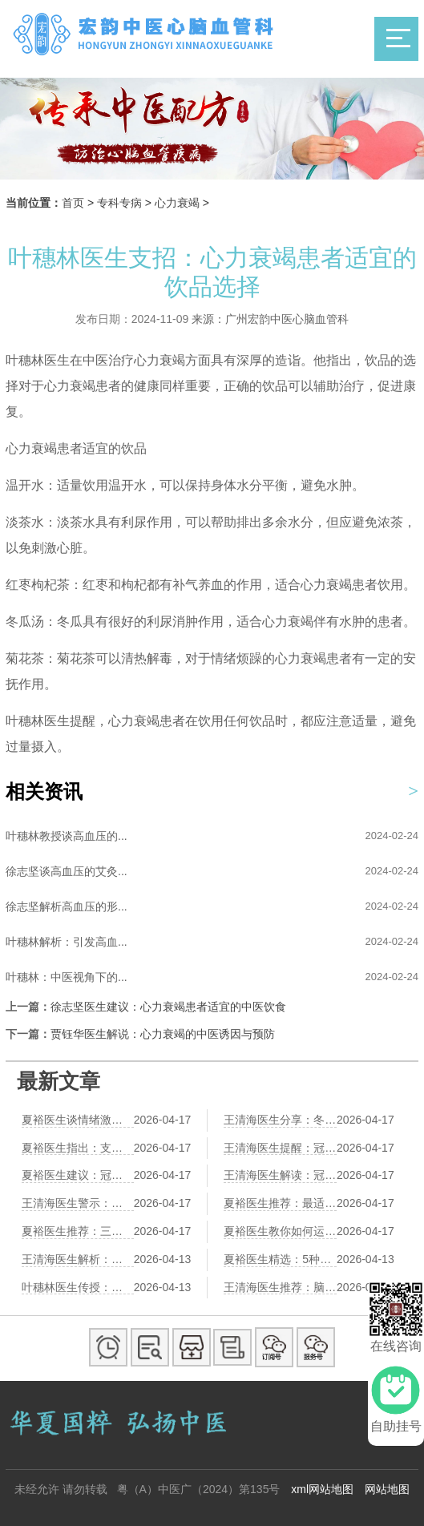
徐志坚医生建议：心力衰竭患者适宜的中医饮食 (168, 1006)
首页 (73, 202)
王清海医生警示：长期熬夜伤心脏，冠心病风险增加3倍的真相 (78, 1203)
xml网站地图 (322, 1489)
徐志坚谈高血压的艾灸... (66, 871)
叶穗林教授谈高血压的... (66, 836)
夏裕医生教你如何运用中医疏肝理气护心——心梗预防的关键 (280, 1231)
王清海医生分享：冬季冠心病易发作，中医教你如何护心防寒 (280, 1119)
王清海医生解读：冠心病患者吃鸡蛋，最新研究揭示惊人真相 (280, 1175)
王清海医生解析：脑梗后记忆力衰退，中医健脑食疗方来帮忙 (78, 1259)
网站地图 (387, 1489)
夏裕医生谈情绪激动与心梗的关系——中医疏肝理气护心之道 (78, 1119)
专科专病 (119, 202)
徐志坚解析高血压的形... (66, 906)
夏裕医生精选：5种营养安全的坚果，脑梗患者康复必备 (280, 1259)
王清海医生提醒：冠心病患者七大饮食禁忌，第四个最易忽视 (280, 1147)
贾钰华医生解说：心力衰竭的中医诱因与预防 (162, 1033)
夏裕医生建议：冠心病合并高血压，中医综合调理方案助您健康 (78, 1175)
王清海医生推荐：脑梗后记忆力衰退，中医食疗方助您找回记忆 (280, 1287)
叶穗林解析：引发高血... (66, 941)
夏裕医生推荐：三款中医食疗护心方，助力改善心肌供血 (78, 1231)
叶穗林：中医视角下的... (66, 977)
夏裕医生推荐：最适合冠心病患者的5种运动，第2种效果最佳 (280, 1203)
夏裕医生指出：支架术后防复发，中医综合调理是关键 (78, 1147)
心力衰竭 (177, 202)
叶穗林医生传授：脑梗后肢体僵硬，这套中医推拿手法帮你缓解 (78, 1287)
